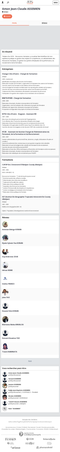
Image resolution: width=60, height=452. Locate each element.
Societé (39, 427)
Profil (14, 23)
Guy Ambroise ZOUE (10, 257)
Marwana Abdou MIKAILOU (13, 324)
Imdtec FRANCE (8, 284)
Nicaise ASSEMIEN (14, 396)
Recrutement (31, 427)
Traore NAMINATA (9, 352)
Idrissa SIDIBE (7, 270)
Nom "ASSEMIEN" (14, 409)
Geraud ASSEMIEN (14, 379)
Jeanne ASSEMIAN (14, 384)
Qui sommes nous (11, 427)
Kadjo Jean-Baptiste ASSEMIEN (19, 390)
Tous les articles (31, 429)
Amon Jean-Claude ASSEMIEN (18, 373)
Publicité (24, 427)
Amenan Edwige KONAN (12, 229)
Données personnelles (48, 427)
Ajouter (8, 16)
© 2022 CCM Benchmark (51, 429)
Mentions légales (20, 429)
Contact (19, 427)
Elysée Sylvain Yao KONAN (12, 243)
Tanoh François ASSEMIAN (17, 402)
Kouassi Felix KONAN (10, 311)
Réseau (44, 23)
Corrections (40, 429)
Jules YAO (6, 297)
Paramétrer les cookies (8, 429)
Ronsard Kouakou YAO (11, 338)
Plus (30, 361)
